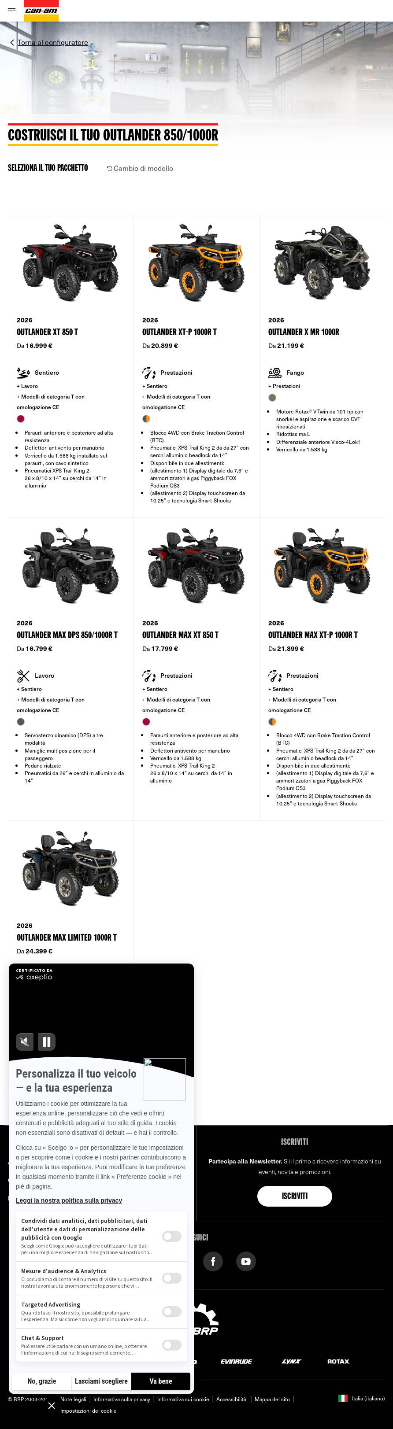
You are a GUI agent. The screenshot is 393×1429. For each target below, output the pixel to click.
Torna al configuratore (53, 42)
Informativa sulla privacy (121, 1399)
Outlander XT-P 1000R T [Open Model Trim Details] (179, 332)
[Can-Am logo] (41, 11)
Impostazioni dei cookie (88, 1410)
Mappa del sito (272, 1399)
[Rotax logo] (339, 1361)
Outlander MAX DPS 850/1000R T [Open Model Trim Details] (67, 635)
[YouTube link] (246, 1260)
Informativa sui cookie (183, 1399)
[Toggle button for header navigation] (12, 11)
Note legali (73, 1399)
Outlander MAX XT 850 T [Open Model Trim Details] (180, 635)
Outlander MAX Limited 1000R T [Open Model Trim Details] (67, 938)
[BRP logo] (196, 1323)
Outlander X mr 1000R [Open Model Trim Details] (303, 332)
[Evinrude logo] (236, 1361)
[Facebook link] (213, 1260)
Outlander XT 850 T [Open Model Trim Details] (47, 332)
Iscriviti (295, 1197)
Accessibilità (232, 1399)
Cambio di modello (140, 167)
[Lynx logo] (291, 1361)
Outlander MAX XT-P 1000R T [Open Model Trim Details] (313, 635)
